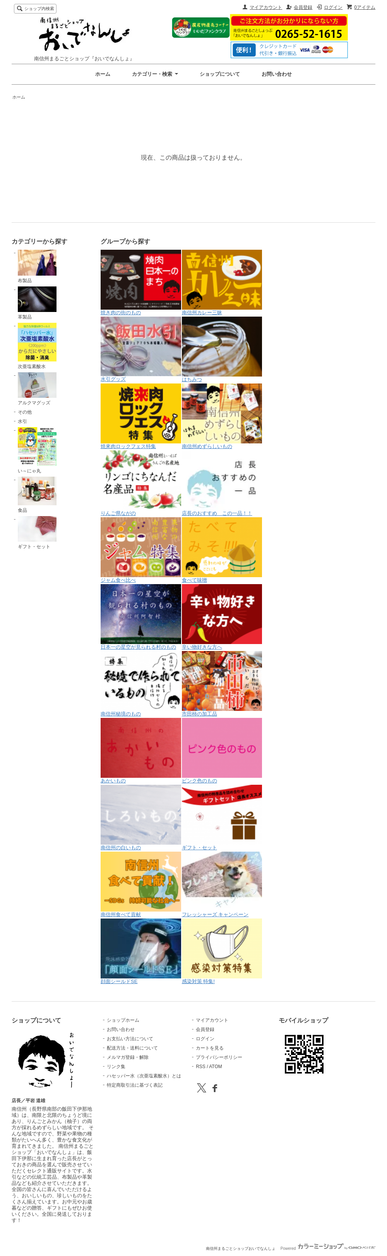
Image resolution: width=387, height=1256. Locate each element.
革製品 (37, 303)
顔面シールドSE (141, 951)
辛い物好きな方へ (222, 617)
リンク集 (116, 1066)
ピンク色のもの (222, 751)
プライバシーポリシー (219, 1057)
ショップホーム (123, 1020)
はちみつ (222, 349)
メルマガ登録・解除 (128, 1057)
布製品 (37, 266)
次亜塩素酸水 (37, 346)
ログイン (333, 7)
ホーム (102, 74)
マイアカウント (266, 7)
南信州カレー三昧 (222, 282)
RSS (200, 1066)
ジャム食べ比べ (141, 550)
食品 (37, 495)
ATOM (215, 1066)
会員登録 (303, 7)
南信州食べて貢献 (141, 884)
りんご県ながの (141, 483)
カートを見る (210, 1048)
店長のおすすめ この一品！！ (222, 483)
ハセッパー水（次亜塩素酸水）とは (144, 1076)
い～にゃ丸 (37, 450)
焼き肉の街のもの (141, 282)
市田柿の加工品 (222, 684)
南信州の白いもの (141, 817)
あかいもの (141, 751)
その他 (25, 412)
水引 (22, 421)
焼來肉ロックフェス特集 (141, 416)
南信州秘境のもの (141, 684)
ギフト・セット (37, 532)
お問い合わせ (277, 74)
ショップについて (220, 74)
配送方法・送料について (132, 1048)
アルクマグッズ (37, 389)
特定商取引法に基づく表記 (135, 1085)
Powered (328, 1248)
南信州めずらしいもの (222, 416)
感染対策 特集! (222, 951)
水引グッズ (141, 349)
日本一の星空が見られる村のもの (141, 617)
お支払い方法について (130, 1038)
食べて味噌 (222, 550)
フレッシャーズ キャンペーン (222, 884)
